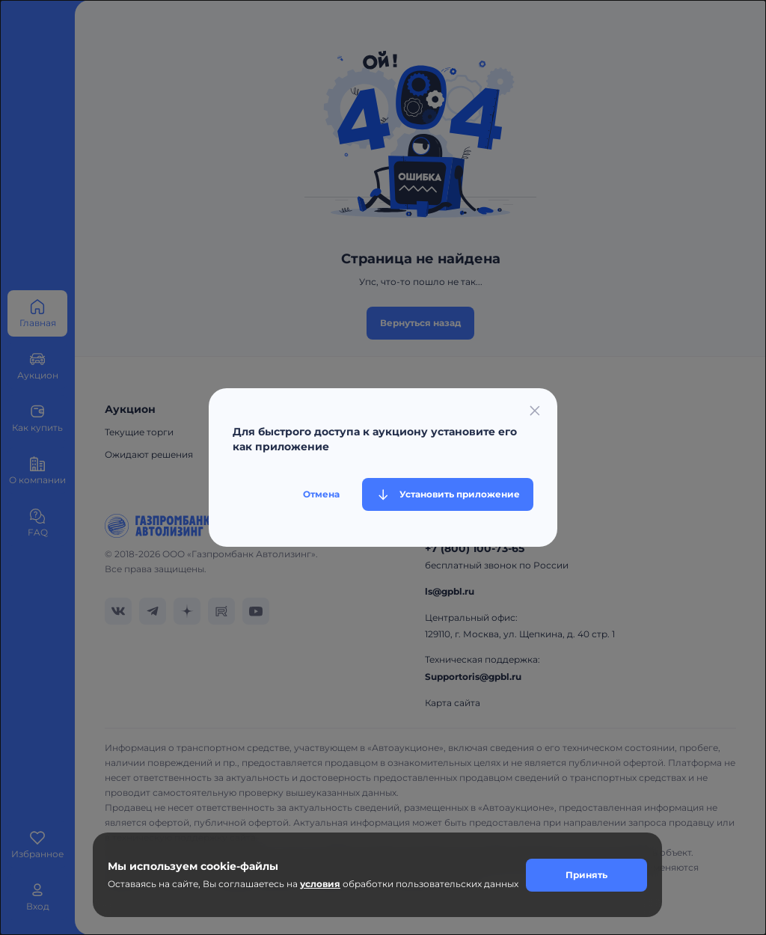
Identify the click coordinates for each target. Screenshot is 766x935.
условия (320, 883)
